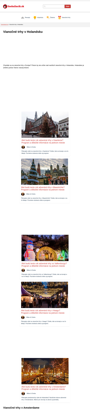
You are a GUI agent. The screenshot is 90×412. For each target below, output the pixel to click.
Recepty (25, 17)
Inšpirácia (38, 17)
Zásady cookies (36, 393)
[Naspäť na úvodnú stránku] (14, 6)
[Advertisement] (45, 49)
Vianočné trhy (64, 17)
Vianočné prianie (65, 398)
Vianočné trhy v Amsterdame (13, 337)
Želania (50, 17)
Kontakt (33, 391)
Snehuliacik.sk (4, 24)
